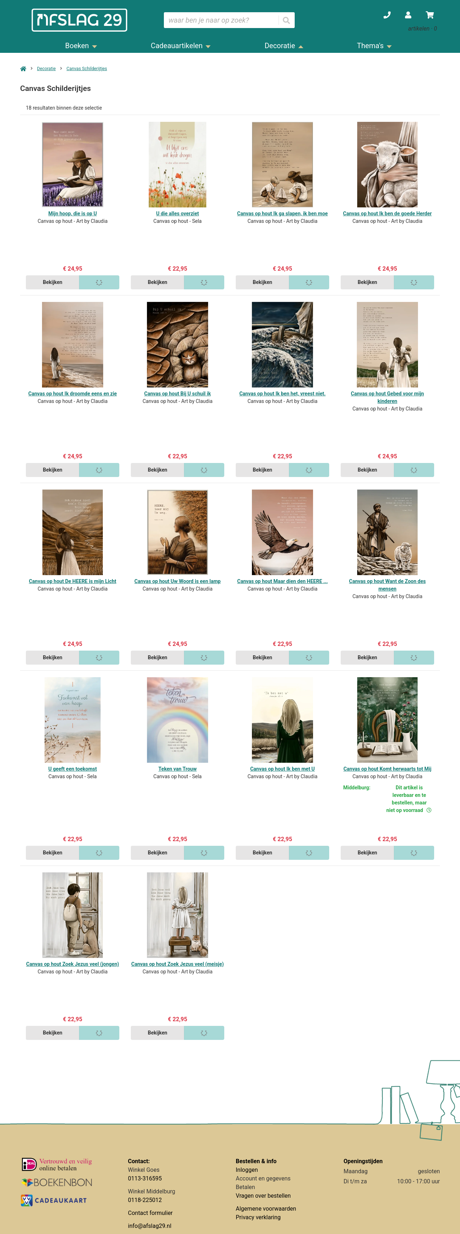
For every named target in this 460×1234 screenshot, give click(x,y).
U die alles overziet (177, 213)
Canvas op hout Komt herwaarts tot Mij (388, 769)
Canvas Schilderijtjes (86, 68)
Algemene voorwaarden (266, 1208)
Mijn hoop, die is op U (73, 213)
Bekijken (52, 282)
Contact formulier (150, 1213)
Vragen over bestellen (263, 1195)
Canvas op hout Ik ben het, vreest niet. (282, 393)
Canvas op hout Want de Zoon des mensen (387, 585)
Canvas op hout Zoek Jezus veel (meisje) (177, 964)
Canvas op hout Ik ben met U (282, 769)
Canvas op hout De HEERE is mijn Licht (72, 581)
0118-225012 (145, 1200)
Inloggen (247, 1169)
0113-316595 (145, 1178)
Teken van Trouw (177, 769)
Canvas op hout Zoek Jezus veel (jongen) (72, 964)
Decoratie (46, 68)
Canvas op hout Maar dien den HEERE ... (282, 581)
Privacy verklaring (258, 1217)
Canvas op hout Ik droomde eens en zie (72, 393)
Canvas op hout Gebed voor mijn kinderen (387, 397)
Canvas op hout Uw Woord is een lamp (177, 581)
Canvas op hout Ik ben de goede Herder (387, 213)
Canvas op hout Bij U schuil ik (177, 393)
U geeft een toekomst (73, 769)
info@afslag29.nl (149, 1225)
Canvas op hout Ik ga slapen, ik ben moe (282, 213)
